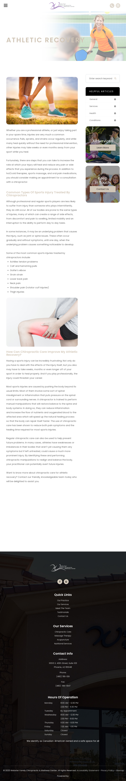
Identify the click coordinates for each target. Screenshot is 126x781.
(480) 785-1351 (63, 676)
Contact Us (102, 189)
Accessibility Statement (88, 770)
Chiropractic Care (63, 631)
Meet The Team (63, 608)
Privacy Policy (107, 770)
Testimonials (63, 612)
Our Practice (63, 600)
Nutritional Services (63, 643)
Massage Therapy (63, 635)
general (93, 99)
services (93, 106)
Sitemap (120, 770)
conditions (95, 120)
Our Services (63, 604)
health (92, 113)
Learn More (103, 148)
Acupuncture (63, 639)
